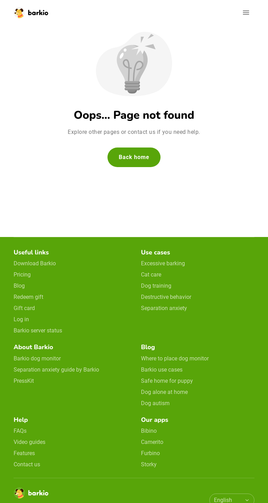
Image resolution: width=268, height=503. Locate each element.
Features (24, 453)
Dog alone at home (164, 392)
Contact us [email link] (27, 464)
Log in (21, 319)
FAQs (20, 430)
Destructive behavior (166, 297)
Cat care (151, 274)
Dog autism (155, 403)
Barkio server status (38, 330)
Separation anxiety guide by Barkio (56, 369)
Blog (19, 285)
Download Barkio (35, 263)
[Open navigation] (246, 12)
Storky (149, 464)
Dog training (156, 285)
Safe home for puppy (167, 381)
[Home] (31, 495)
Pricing (22, 274)
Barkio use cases (162, 369)
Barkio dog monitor (37, 358)
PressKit (24, 381)
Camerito (152, 442)
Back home (134, 157)
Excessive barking (163, 263)
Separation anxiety (164, 308)
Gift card (24, 308)
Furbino (150, 453)
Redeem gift (28, 297)
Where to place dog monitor (175, 358)
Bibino (149, 430)
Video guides (29, 442)
